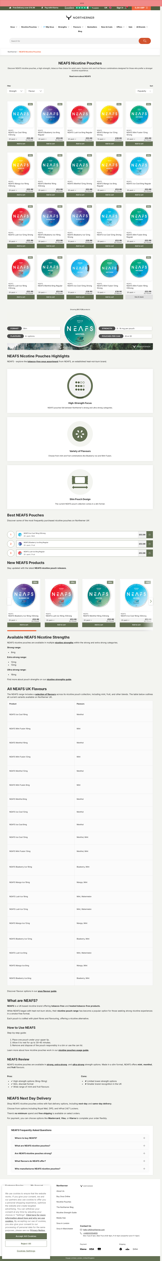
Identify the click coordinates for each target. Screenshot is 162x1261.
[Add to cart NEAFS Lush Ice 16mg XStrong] (21, 297)
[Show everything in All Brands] (147, 27)
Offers (119, 27)
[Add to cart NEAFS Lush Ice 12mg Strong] (21, 246)
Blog (80, 31)
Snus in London (62, 1223)
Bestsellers (92, 27)
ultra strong (78, 1064)
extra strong (61, 1064)
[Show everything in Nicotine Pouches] (38, 27)
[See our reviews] (81, 7)
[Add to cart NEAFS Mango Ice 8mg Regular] (109, 195)
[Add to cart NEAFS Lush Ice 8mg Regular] (80, 143)
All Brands (140, 27)
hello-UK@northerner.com (94, 1230)
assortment (52, 361)
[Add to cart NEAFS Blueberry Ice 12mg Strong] (80, 246)
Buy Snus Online (63, 1196)
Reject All (26, 1243)
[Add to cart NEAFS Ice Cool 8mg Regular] (139, 195)
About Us (60, 1191)
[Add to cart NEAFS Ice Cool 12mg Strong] (109, 246)
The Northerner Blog (65, 1207)
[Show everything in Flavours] (82, 27)
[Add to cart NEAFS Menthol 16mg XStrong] (50, 195)
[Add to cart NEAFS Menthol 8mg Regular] (50, 297)
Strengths (62, 27)
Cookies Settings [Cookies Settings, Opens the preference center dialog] (26, 1251)
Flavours (77, 27)
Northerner (62, 1185)
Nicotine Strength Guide (66, 1212)
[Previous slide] (9, 601)
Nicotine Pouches (29, 27)
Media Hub (61, 1218)
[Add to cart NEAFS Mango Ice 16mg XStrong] (21, 195)
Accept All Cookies (26, 1236)
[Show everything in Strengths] (68, 27)
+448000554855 (90, 1233)
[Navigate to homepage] (117, 1185)
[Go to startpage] (80, 17)
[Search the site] (145, 41)
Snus (12, 27)
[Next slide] (151, 601)
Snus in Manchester (64, 1229)
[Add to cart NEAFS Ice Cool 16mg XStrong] (21, 143)
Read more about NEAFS (80, 76)
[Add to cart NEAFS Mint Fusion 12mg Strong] (139, 143)
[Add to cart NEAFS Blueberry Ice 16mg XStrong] (50, 246)
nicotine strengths (64, 642)
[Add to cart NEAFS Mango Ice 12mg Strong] (109, 143)
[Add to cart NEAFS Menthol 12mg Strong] (80, 195)
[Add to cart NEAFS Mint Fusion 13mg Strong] (109, 297)
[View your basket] (141, 7)
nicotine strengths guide (59, 679)
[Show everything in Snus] (16, 27)
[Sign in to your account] (122, 7)
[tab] (21, 630)
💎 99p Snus (48, 27)
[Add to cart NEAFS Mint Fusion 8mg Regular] (139, 246)
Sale (130, 27)
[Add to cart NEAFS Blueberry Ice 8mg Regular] (50, 143)
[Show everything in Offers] (123, 27)
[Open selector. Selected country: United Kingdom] (108, 7)
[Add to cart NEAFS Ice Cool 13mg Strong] (80, 297)
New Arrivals (106, 27)
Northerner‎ (12, 52)
